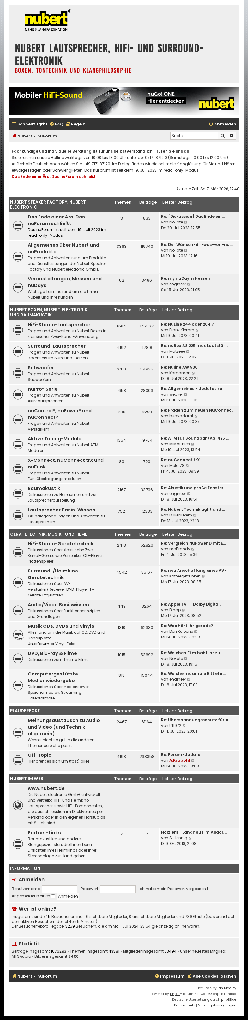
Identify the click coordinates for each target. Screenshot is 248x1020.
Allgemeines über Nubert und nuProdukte (63, 248)
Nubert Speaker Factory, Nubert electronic (48, 204)
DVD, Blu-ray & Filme (52, 653)
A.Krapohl (179, 760)
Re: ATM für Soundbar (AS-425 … (195, 438)
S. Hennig (178, 837)
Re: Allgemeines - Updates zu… (193, 388)
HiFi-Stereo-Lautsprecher (59, 324)
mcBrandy (179, 549)
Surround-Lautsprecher (57, 346)
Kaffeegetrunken (185, 576)
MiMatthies (179, 444)
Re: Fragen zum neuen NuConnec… (197, 410)
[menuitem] (56, 124)
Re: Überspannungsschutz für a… (196, 720)
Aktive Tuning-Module (55, 439)
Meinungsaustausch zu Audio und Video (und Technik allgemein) (64, 727)
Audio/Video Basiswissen (58, 605)
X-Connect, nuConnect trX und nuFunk (66, 463)
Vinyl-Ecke (63, 643)
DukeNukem (180, 515)
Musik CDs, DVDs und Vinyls (61, 626)
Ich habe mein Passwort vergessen (172, 888)
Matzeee (177, 351)
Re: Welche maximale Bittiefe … (193, 673)
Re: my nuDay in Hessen (185, 278)
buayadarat (181, 415)
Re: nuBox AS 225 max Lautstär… (194, 345)
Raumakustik (44, 488)
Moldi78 (176, 465)
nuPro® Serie (43, 389)
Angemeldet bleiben (33, 896)
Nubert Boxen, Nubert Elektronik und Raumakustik (49, 312)
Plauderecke (25, 711)
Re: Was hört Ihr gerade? (187, 625)
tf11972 (175, 725)
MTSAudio (21, 956)
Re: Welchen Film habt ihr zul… (192, 653)
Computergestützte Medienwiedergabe (53, 677)
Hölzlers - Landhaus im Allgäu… (194, 832)
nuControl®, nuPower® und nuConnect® (60, 413)
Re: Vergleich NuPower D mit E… (193, 543)
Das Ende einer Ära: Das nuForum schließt (54, 176)
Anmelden (32, 879)
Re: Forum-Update (180, 754)
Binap (175, 610)
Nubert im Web (26, 779)
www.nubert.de (46, 788)
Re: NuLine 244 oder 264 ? (187, 324)
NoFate (176, 222)
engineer (177, 284)
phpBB (175, 994)
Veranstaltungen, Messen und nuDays (65, 282)
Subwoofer (41, 367)
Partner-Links (44, 832)
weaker (176, 394)
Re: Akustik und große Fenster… (194, 488)
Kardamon (180, 373)
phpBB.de (228, 999)
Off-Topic (39, 755)
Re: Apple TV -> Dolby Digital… (191, 604)
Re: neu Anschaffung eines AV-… (195, 570)
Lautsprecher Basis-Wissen (61, 510)
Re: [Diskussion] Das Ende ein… (193, 216)
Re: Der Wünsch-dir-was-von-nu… (197, 244)
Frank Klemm (181, 330)
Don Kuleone (181, 631)
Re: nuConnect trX (180, 459)
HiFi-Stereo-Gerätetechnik (61, 544)
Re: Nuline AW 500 (179, 367)
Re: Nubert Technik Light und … (193, 509)
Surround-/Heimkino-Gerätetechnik (54, 574)
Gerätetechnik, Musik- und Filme (48, 534)
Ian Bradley (227, 988)
